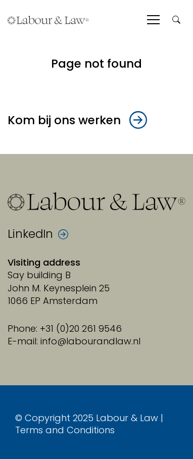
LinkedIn (30, 234)
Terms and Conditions (65, 430)
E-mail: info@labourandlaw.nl (74, 341)
